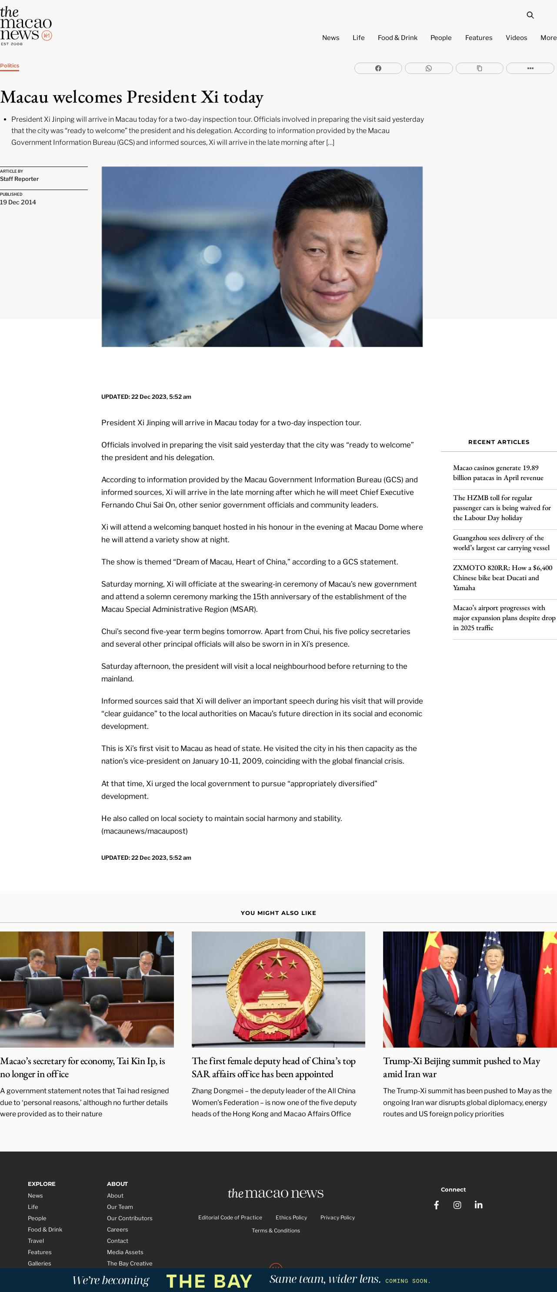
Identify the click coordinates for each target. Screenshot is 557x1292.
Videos (516, 38)
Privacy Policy (337, 1185)
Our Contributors (130, 1184)
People (441, 38)
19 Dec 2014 (18, 203)
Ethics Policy (291, 1185)
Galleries (39, 1228)
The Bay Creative (130, 1228)
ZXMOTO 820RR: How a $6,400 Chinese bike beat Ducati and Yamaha (502, 568)
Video (35, 1240)
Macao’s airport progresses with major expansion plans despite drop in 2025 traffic (504, 608)
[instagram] (458, 1164)
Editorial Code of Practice (230, 1185)
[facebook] (436, 1164)
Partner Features (50, 1251)
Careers (117, 1195)
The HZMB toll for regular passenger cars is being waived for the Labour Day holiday (502, 498)
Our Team (120, 1172)
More (548, 38)
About (115, 1161)
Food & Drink (397, 38)
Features (479, 38)
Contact (117, 1206)
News (331, 38)
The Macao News (250, 1258)
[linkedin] (479, 1164)
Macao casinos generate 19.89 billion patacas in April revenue (498, 463)
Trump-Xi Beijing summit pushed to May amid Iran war (461, 1033)
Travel (36, 1206)
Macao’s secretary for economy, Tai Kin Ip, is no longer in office (82, 1033)
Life (359, 38)
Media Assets (125, 1218)
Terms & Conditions (276, 1198)
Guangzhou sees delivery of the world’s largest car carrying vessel (501, 533)
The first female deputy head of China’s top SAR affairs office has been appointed (274, 1033)
